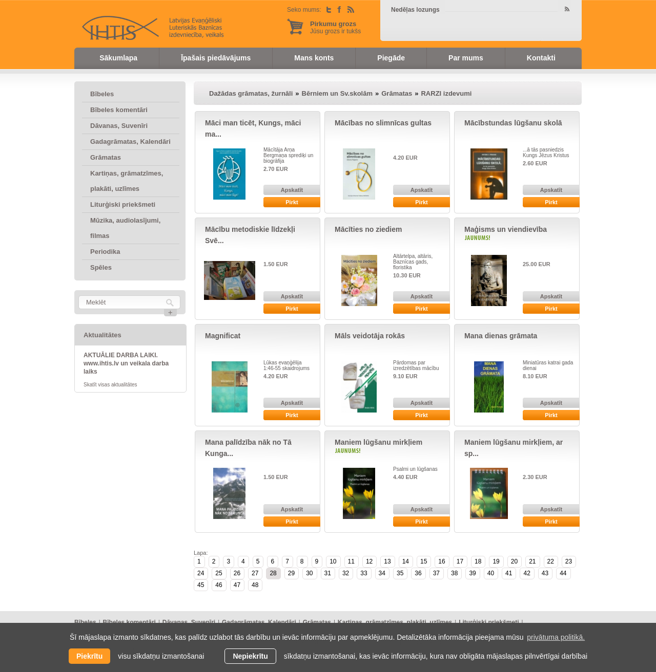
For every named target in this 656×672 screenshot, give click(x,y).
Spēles (101, 267)
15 (423, 561)
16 (441, 561)
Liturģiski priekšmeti (122, 204)
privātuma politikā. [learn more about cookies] (556, 637)
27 (255, 573)
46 (218, 585)
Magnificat (222, 336)
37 (436, 573)
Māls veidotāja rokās (370, 336)
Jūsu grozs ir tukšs (335, 27)
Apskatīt (292, 190)
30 (309, 573)
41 (508, 573)
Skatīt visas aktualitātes (110, 384)
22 (550, 561)
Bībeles (102, 94)
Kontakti (541, 58)
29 (291, 573)
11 (351, 561)
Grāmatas (105, 157)
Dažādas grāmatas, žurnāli (251, 93)
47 (237, 585)
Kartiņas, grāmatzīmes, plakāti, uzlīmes (126, 180)
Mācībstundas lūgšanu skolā (513, 123)
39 (472, 573)
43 (545, 573)
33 (363, 573)
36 (418, 573)
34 (382, 573)
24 (200, 573)
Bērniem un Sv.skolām (337, 93)
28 (273, 573)
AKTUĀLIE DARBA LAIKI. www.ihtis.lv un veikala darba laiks (126, 363)
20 (514, 561)
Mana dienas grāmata (500, 336)
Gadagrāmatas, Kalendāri (130, 141)
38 (454, 573)
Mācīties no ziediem (368, 229)
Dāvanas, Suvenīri (119, 125)
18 (478, 561)
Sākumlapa (118, 58)
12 (369, 561)
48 (255, 585)
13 (387, 561)
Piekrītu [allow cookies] (89, 656)
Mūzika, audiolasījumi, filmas (125, 228)
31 (327, 573)
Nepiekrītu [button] (250, 656)
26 (237, 573)
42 (526, 573)
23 (568, 561)
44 (563, 573)
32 (345, 573)
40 (490, 573)
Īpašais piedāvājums (216, 58)
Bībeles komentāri (119, 110)
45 (200, 585)
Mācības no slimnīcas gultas (383, 123)
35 (400, 573)
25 (218, 573)
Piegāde (391, 58)
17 (460, 561)
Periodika (105, 251)
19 (496, 561)
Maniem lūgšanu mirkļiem (378, 442)
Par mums (465, 58)
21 (532, 561)
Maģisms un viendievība (505, 229)
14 (405, 561)
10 (333, 561)
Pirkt (291, 202)
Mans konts (314, 58)
